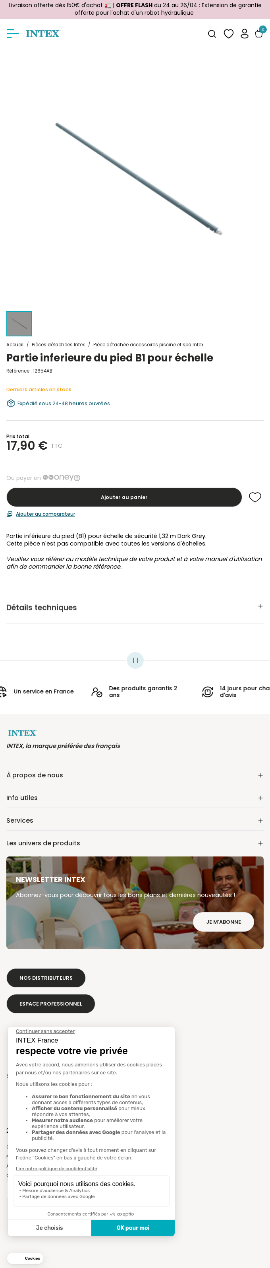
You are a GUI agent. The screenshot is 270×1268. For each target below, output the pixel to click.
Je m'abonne (223, 921)
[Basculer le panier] (259, 34)
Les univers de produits (135, 843)
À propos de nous (135, 775)
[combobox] (212, 34)
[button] (245, 33)
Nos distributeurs (46, 978)
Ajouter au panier (124, 497)
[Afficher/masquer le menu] (12, 34)
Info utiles (135, 797)
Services (135, 820)
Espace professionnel (50, 1003)
